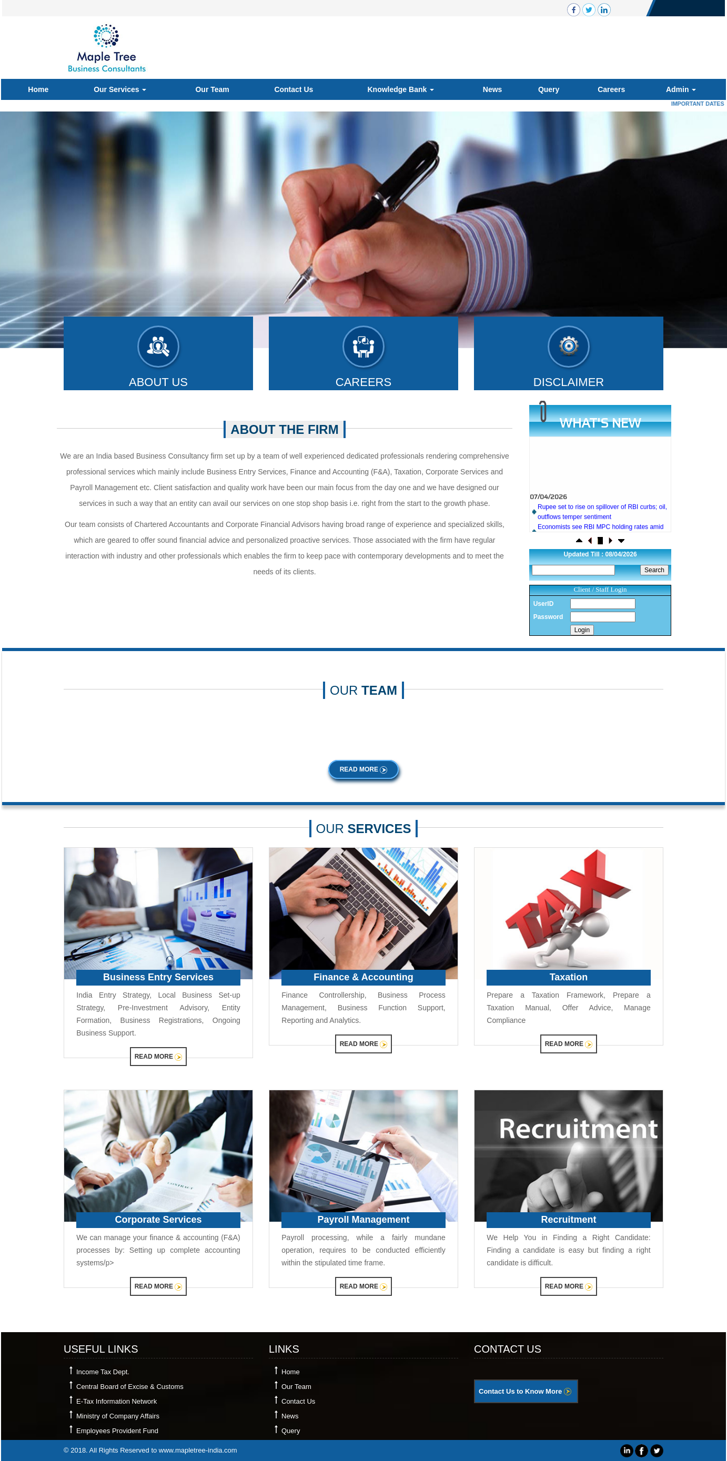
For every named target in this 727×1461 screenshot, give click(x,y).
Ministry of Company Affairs (117, 1416)
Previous (48, 223)
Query (548, 89)
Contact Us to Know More (525, 1391)
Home (38, 89)
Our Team (212, 89)
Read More (364, 770)
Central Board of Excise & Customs (130, 1387)
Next (670, 223)
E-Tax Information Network (116, 1401)
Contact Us (293, 89)
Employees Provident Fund (117, 1431)
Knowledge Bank (400, 89)
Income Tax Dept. (102, 1372)
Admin (681, 89)
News (492, 89)
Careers (611, 89)
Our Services (120, 89)
